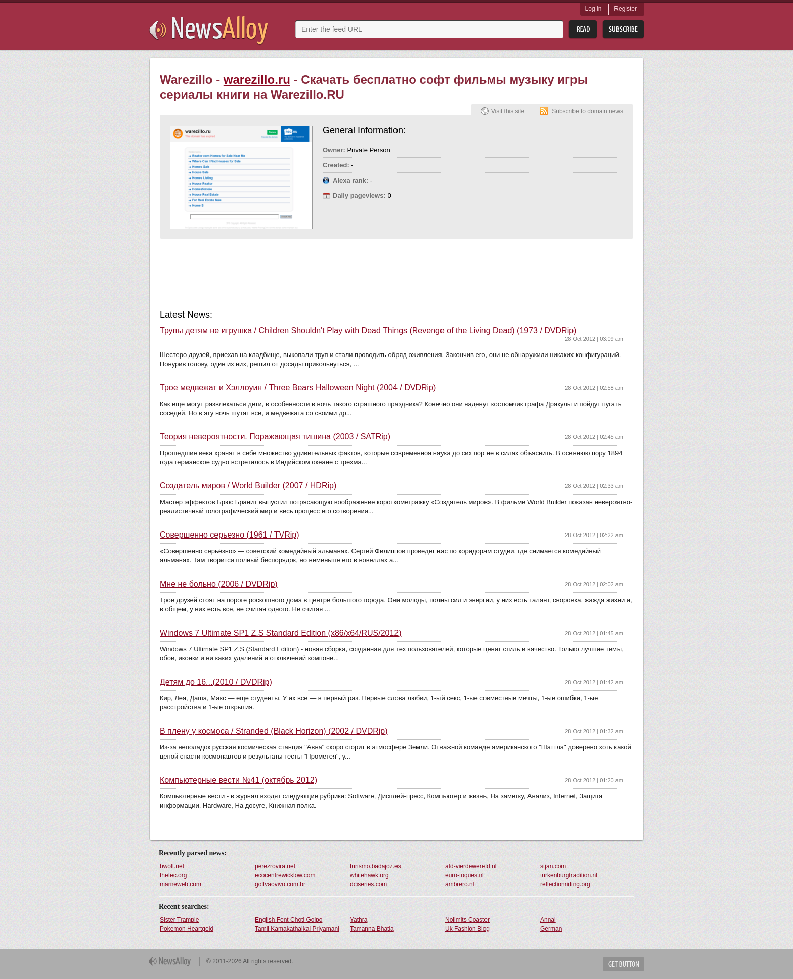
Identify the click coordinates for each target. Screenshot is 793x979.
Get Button (623, 964)
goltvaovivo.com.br (280, 884)
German (551, 928)
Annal (548, 919)
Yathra (358, 919)
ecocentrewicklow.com (285, 875)
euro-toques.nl (464, 875)
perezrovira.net (275, 866)
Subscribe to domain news (587, 111)
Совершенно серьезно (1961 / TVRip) (229, 535)
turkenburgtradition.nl (568, 875)
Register (625, 8)
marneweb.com (180, 884)
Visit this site (507, 111)
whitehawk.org (369, 875)
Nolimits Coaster (467, 919)
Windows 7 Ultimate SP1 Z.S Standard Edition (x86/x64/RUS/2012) (281, 633)
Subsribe (623, 29)
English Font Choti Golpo (288, 919)
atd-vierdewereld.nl (470, 866)
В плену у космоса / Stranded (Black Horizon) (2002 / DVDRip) (274, 731)
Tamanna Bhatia (372, 928)
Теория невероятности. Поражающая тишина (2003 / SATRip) (275, 437)
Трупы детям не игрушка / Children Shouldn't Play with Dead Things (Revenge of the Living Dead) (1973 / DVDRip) (368, 331)
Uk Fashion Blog (467, 928)
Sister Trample (179, 919)
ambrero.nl (459, 884)
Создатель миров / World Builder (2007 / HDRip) (248, 486)
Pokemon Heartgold (186, 928)
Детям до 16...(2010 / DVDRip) (216, 682)
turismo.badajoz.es (375, 866)
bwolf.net (172, 866)
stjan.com (553, 866)
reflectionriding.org (565, 884)
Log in (593, 8)
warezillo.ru (257, 79)
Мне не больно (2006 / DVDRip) (219, 584)
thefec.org (173, 875)
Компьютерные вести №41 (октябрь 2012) (238, 780)
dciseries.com (368, 884)
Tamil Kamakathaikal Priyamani (297, 928)
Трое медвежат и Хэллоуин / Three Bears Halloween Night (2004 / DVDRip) (298, 388)
